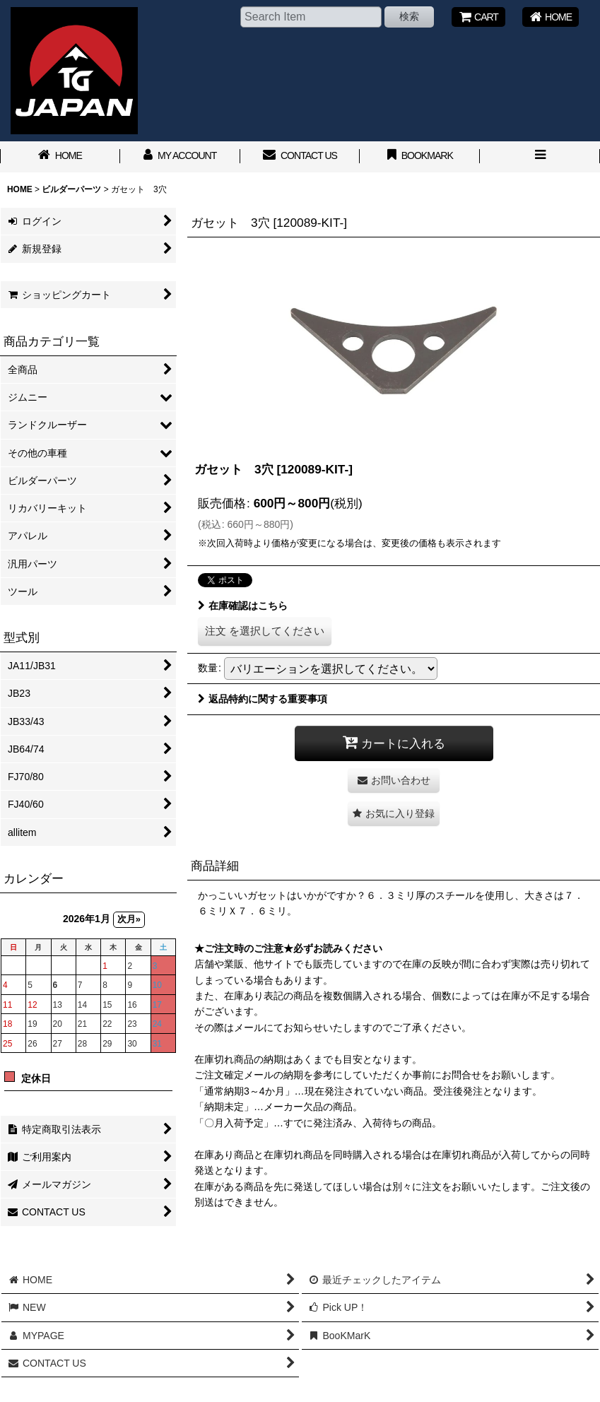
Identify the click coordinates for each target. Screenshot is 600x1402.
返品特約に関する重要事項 (262, 699)
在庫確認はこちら (243, 605)
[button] (540, 156)
